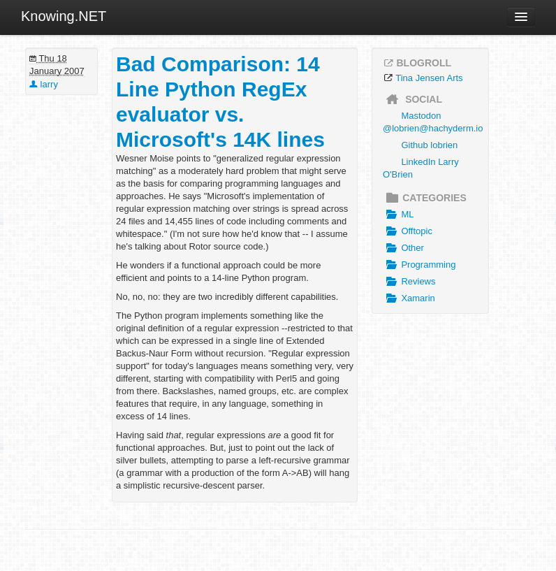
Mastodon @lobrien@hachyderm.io (433, 121)
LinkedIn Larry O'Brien (421, 168)
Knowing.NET (63, 16)
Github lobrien (429, 145)
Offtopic (407, 231)
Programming (419, 265)
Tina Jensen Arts (428, 78)
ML (398, 214)
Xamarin (409, 298)
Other (403, 248)
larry (43, 84)
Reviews (409, 281)
